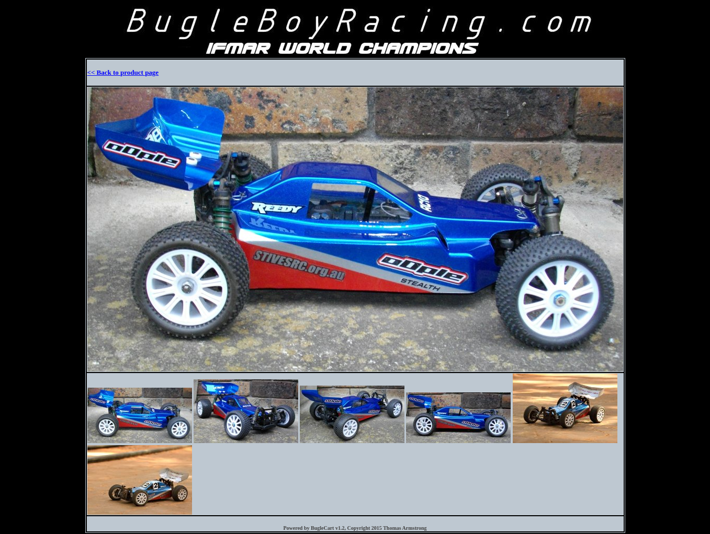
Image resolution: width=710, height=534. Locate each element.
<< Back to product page (123, 72)
